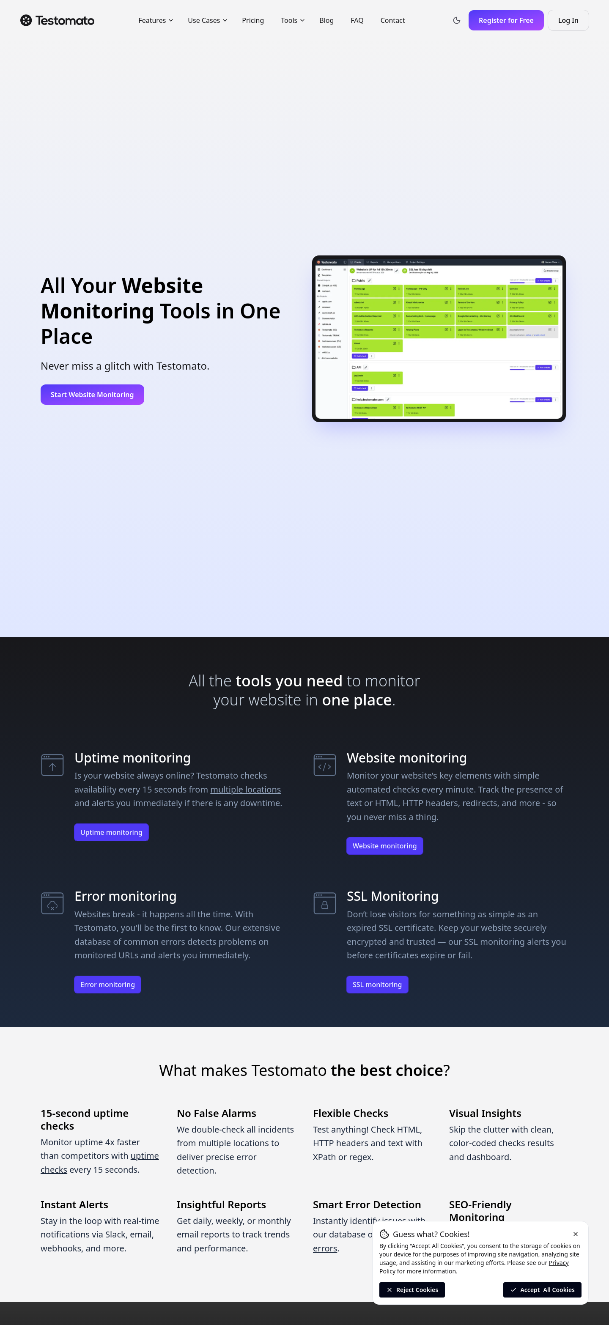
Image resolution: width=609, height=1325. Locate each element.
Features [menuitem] (156, 20)
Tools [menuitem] (293, 20)
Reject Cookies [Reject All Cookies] (412, 1290)
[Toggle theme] (456, 20)
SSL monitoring (377, 984)
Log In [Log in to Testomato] (573, 23)
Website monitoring (385, 845)
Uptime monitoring (111, 832)
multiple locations (245, 789)
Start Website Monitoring (92, 394)
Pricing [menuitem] (253, 20)
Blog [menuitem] (326, 20)
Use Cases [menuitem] (208, 20)
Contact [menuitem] (393, 20)
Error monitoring (107, 984)
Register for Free (506, 20)
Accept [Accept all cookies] (542, 1290)
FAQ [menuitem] (357, 20)
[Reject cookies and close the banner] (576, 1234)
